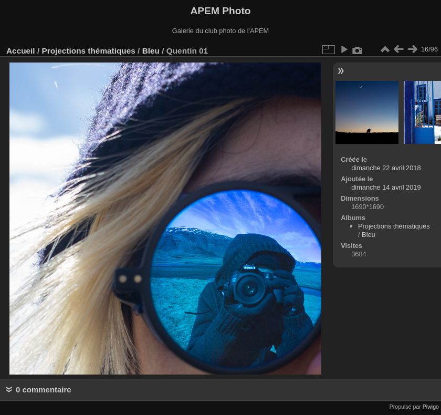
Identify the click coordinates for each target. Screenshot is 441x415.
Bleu (151, 50)
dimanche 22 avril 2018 (386, 168)
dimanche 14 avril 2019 (386, 187)
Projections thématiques (88, 50)
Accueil (20, 50)
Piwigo (431, 406)
